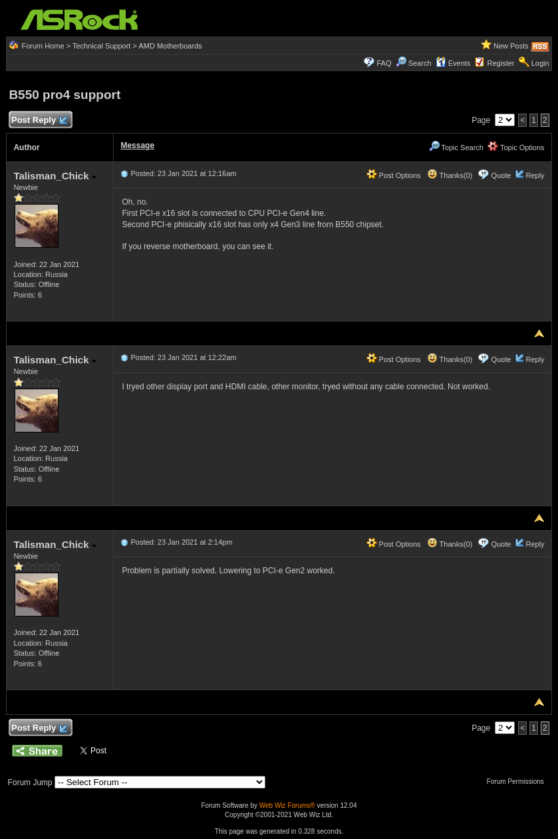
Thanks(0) (449, 175)
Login (540, 63)
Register (501, 63)
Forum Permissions (519, 781)
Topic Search (456, 147)
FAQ (383, 63)
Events (453, 63)
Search (420, 63)
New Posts (511, 46)
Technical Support (101, 46)
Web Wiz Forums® (287, 805)
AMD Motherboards (170, 46)
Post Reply (39, 120)
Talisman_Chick (54, 175)
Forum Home (42, 46)
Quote (501, 175)
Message (137, 145)
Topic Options (516, 147)
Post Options (393, 175)
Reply (534, 175)
